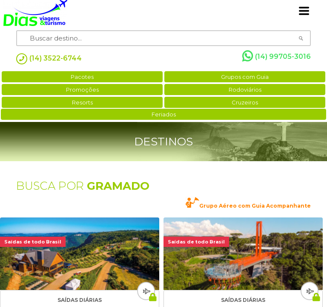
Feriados (164, 114)
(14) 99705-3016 (276, 56)
